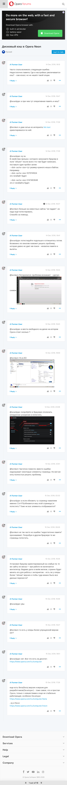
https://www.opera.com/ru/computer (26, 661)
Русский (9, 52)
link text (47, 127)
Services (8, 743)
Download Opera (51, 33)
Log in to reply (58, 52)
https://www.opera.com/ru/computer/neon (28, 706)
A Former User (16, 64)
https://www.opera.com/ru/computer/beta (28, 699)
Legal (6, 756)
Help (5, 749)
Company (8, 762)
